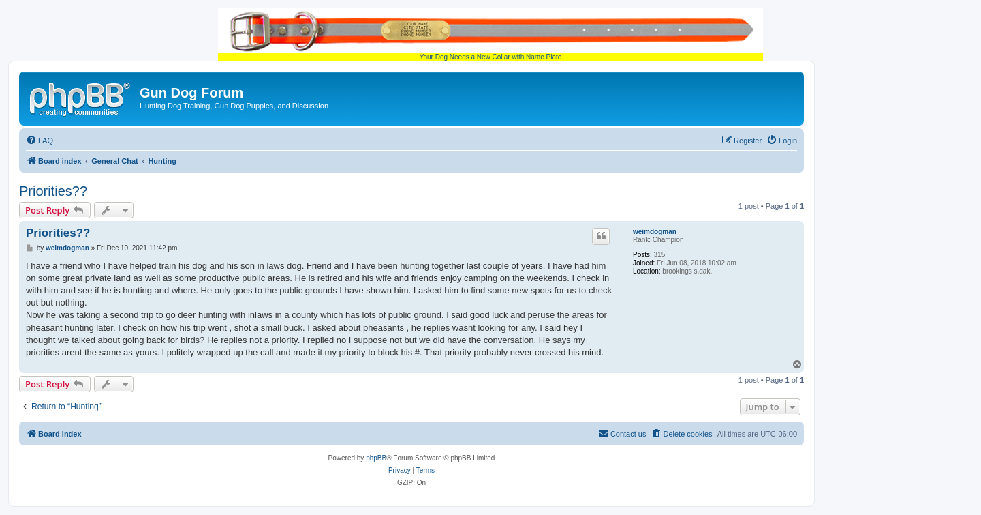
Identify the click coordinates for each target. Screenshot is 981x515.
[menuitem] (39, 140)
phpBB (376, 458)
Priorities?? (53, 190)
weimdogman (654, 231)
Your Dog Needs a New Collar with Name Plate (490, 34)
